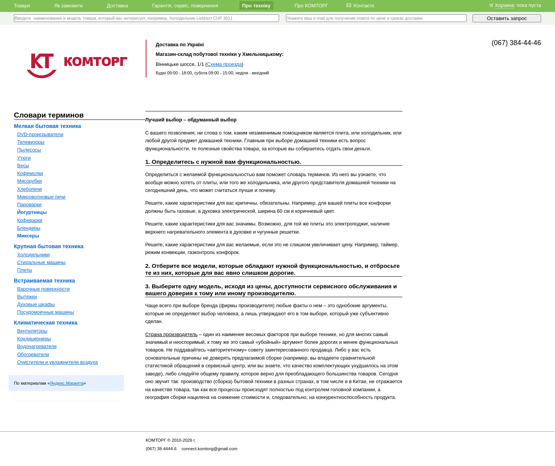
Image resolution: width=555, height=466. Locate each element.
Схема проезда (224, 64)
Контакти (363, 5)
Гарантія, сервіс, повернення (185, 5)
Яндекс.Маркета (66, 383)
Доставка (117, 5)
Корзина (504, 5)
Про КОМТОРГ (311, 5)
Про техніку (256, 5)
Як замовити (68, 5)
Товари (22, 5)
